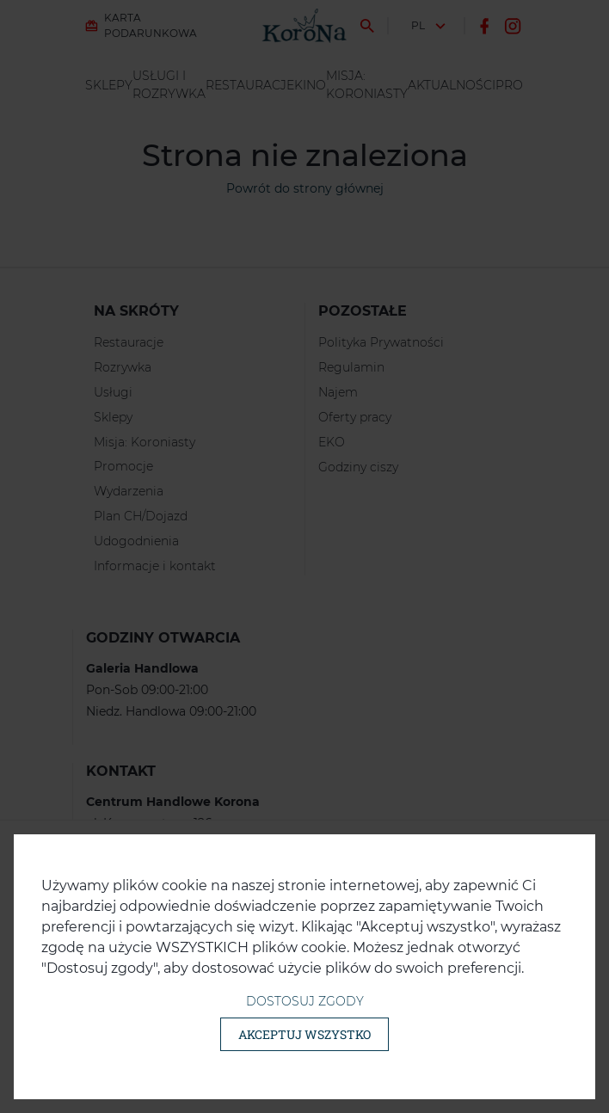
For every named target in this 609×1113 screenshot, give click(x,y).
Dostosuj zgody (305, 1001)
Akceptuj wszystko (304, 1034)
